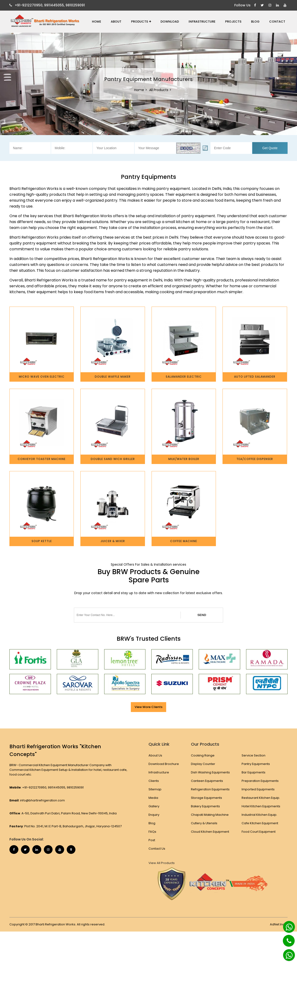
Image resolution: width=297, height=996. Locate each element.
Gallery (153, 806)
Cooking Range (202, 755)
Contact (277, 21)
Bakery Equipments (205, 806)
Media (153, 798)
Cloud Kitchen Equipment (210, 831)
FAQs (152, 831)
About (116, 21)
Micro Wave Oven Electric (42, 377)
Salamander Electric (184, 377)
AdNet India (279, 924)
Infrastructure (202, 21)
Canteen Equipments (207, 781)
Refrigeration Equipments (210, 789)
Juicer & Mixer (113, 541)
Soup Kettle (42, 541)
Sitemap (154, 789)
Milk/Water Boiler (183, 459)
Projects (233, 21)
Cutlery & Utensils (204, 823)
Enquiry (154, 814)
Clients (153, 781)
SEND (201, 615)
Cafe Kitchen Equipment (260, 823)
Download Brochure (163, 764)
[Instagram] (270, 5)
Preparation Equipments (260, 781)
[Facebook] (255, 5)
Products (141, 21)
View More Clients (148, 707)
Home (96, 21)
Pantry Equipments (256, 764)
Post (151, 840)
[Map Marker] (74, 850)
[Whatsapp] (286, 925)
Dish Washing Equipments (210, 772)
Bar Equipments (254, 772)
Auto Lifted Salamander (254, 377)
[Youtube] (286, 5)
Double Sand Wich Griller (113, 459)
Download (170, 21)
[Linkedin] (278, 5)
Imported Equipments (258, 789)
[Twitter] (263, 5)
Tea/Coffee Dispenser (254, 459)
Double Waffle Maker (113, 377)
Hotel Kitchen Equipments (261, 806)
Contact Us (156, 848)
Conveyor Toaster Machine (42, 459)
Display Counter (203, 764)
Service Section (254, 755)
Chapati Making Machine (210, 814)
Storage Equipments (206, 798)
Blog (255, 21)
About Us (155, 755)
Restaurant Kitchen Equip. (261, 798)
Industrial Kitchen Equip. (260, 814)
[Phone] (285, 938)
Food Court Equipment (259, 831)
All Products (158, 90)
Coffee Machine (183, 541)
